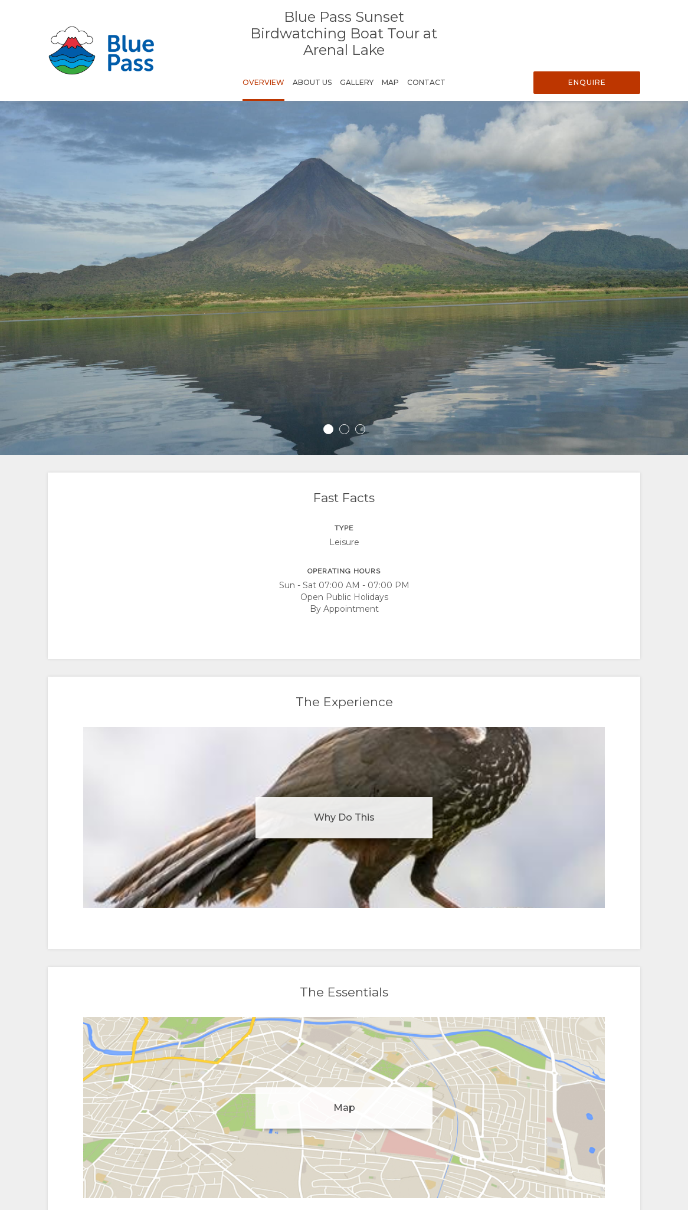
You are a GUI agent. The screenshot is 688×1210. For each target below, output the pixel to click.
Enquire (587, 82)
